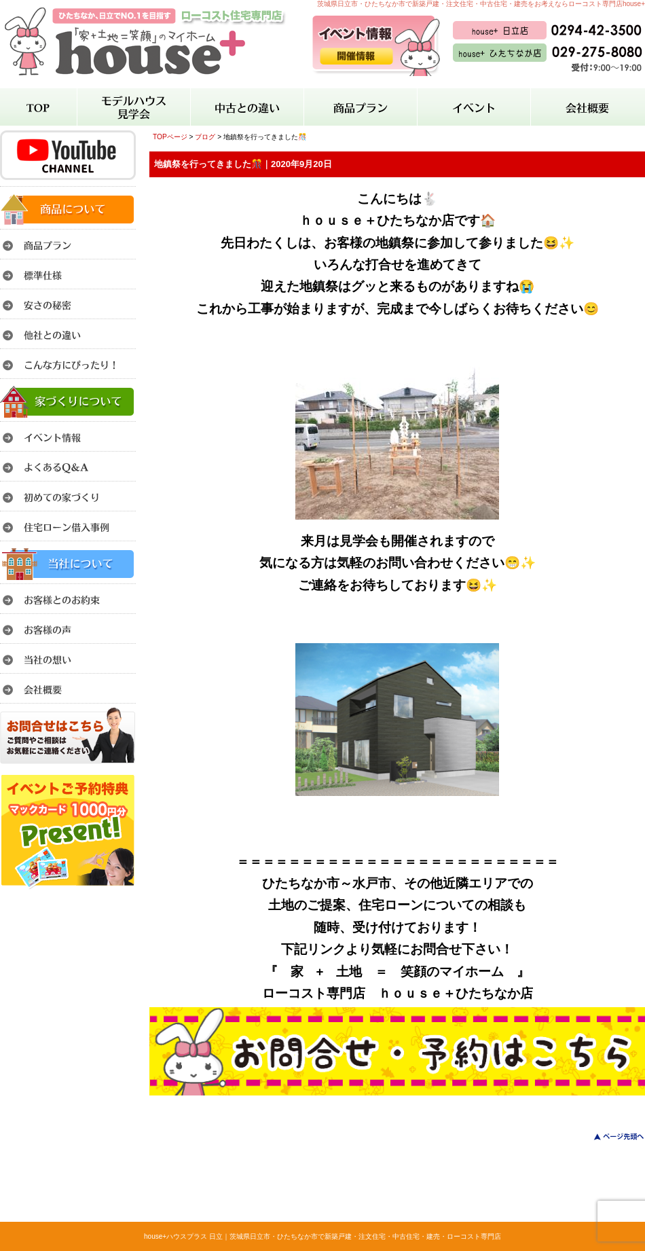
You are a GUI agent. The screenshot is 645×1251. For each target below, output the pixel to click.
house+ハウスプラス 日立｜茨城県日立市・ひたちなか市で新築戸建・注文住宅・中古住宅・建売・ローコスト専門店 (322, 1236)
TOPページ (170, 137)
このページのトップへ (610, 1136)
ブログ (205, 137)
